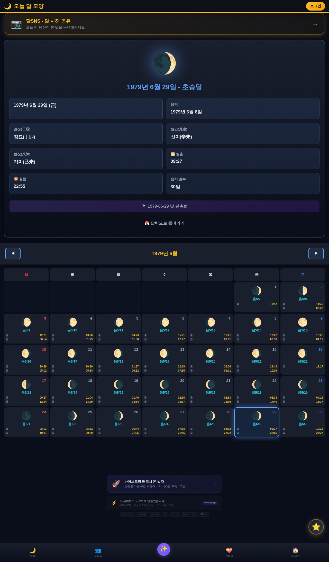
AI (165, 535)
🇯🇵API (204, 535)
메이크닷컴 (127, 535)
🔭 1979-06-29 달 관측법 (164, 207)
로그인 (315, 6)
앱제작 (174, 535)
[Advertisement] (164, 478)
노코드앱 (142, 535)
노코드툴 (155, 535)
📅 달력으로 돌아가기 (164, 225)
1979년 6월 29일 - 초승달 (164, 87)
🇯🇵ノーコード (189, 535)
